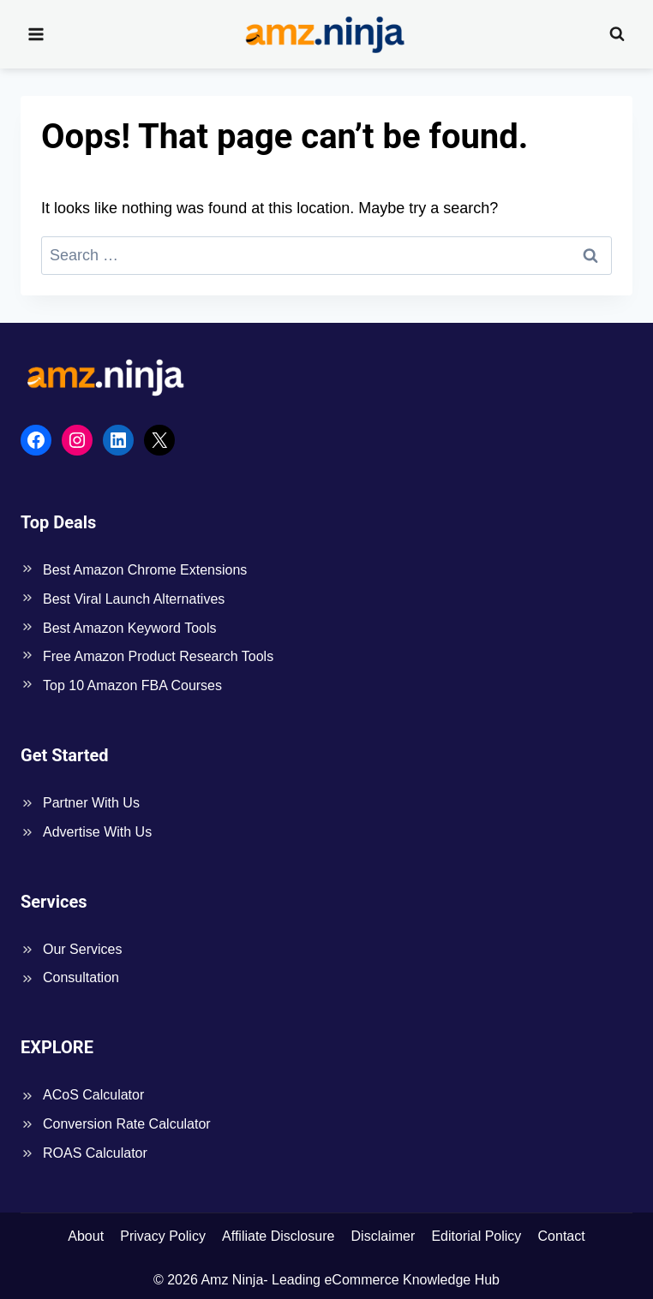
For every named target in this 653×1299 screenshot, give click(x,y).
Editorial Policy (476, 1236)
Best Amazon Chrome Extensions (145, 570)
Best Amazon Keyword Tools (129, 628)
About (86, 1236)
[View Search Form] (617, 34)
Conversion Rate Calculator (127, 1124)
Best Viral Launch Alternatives (134, 599)
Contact (561, 1236)
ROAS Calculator (95, 1153)
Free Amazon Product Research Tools (158, 656)
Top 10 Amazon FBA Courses (132, 685)
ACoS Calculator (93, 1094)
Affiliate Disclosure (278, 1236)
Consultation (81, 977)
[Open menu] (36, 34)
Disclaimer (383, 1236)
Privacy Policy (163, 1236)
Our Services (82, 949)
